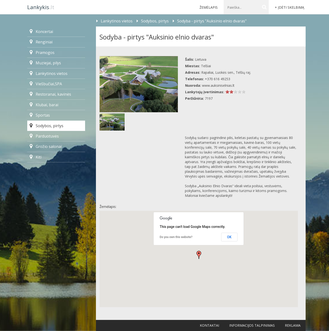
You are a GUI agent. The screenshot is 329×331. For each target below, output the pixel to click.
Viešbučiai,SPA (46, 83)
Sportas (40, 115)
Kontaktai (209, 325)
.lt (40, 7)
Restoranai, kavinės (50, 94)
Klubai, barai (44, 104)
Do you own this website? (176, 237)
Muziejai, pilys (45, 63)
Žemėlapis (209, 7)
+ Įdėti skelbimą (289, 7)
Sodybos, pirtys (46, 125)
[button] (198, 255)
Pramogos (42, 52)
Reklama (293, 325)
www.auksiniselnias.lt (218, 85)
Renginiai (41, 42)
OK (229, 237)
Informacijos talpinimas (252, 325)
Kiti (35, 157)
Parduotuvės (44, 136)
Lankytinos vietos (48, 73)
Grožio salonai (46, 146)
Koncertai (41, 31)
